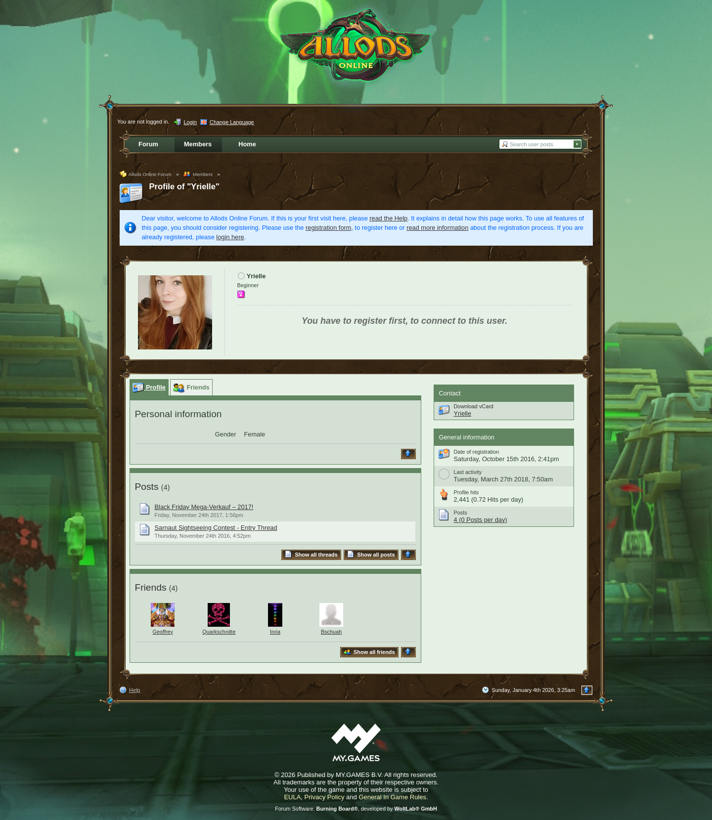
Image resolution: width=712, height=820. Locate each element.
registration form (328, 227)
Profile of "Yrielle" (184, 186)
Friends (151, 587)
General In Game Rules (392, 797)
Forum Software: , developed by (356, 809)
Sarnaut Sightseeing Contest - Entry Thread (216, 527)
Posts (147, 486)
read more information (437, 227)
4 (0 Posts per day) (480, 519)
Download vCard (473, 406)
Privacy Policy (325, 797)
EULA (292, 797)
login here (230, 237)
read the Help (388, 218)
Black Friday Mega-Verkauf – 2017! (204, 507)
